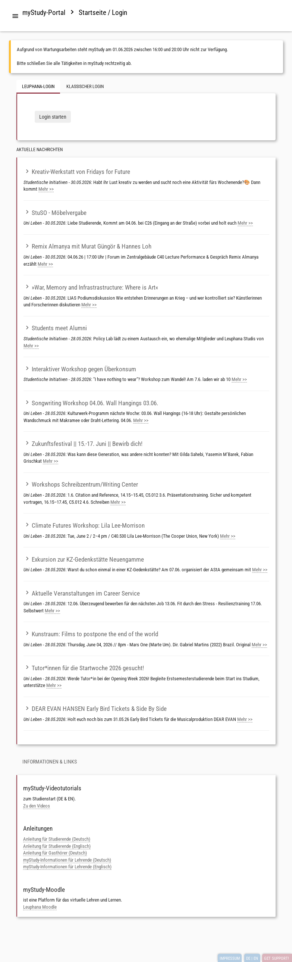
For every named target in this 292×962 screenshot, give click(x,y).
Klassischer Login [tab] (85, 86)
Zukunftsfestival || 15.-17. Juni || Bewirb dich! (82, 443)
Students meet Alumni (55, 328)
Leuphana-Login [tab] (38, 86)
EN (256, 958)
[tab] (15, 16)
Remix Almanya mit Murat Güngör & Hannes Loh (87, 246)
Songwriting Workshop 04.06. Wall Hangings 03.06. (90, 403)
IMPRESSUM (230, 958)
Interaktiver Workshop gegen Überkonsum (79, 369)
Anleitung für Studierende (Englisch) (57, 846)
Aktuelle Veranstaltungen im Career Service (81, 593)
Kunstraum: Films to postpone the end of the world (90, 634)
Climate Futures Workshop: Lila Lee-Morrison (84, 525)
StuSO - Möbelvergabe (55, 212)
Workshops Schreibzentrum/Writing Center (80, 484)
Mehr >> (46, 189)
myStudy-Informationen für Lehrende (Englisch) (67, 866)
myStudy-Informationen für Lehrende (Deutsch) (67, 860)
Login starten (52, 117)
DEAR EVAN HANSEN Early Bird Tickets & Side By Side (95, 708)
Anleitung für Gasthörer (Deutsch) (55, 853)
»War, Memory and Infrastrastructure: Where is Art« (90, 287)
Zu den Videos (36, 806)
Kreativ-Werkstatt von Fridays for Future (76, 171)
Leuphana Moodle (40, 907)
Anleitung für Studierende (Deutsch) (56, 839)
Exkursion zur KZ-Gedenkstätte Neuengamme (83, 559)
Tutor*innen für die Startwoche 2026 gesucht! (83, 668)
